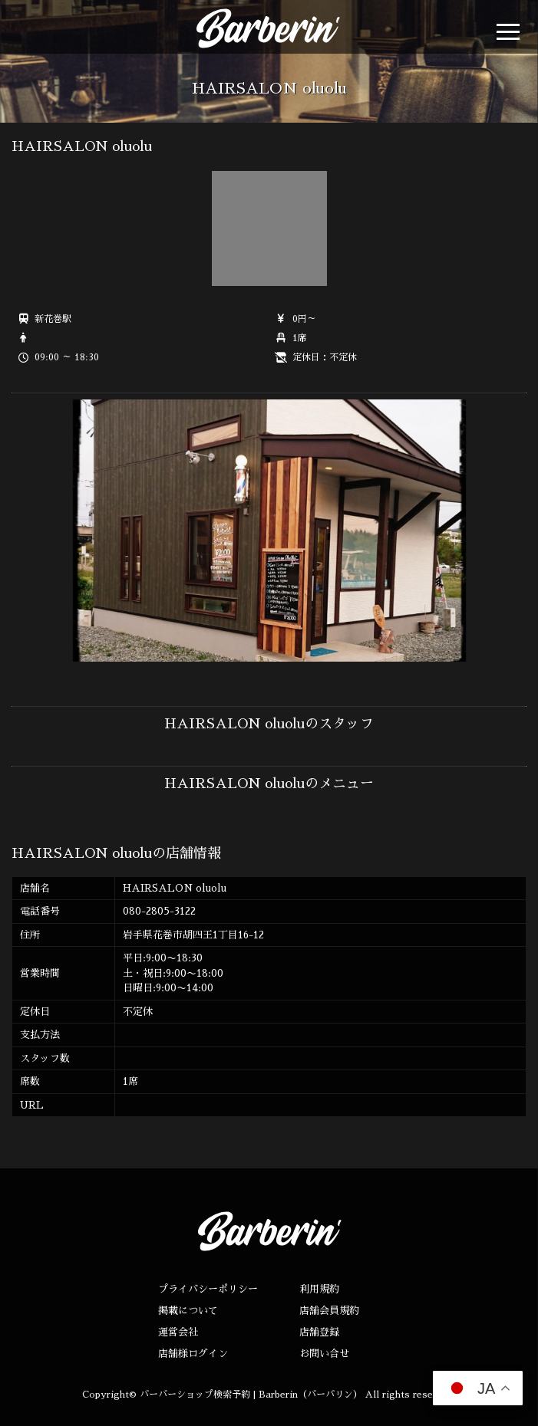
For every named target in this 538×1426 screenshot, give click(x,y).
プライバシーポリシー (208, 1289)
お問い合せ (324, 1354)
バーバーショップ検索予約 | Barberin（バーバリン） (251, 1394)
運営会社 (178, 1332)
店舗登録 (319, 1332)
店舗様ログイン (193, 1354)
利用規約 (319, 1289)
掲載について (188, 1311)
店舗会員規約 (329, 1311)
